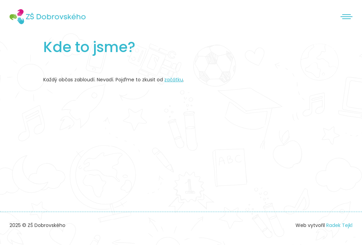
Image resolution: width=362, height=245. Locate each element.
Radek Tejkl (339, 225)
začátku (173, 79)
